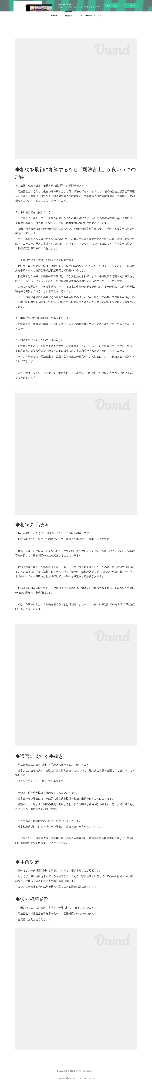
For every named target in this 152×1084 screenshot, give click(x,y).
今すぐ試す (111, 5)
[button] (54, 15)
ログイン (130, 5)
